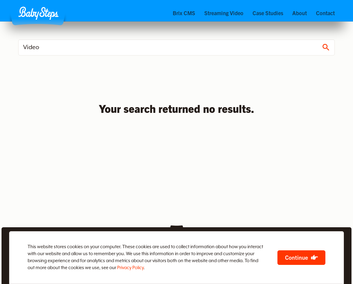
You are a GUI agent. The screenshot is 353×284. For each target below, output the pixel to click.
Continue (296, 257)
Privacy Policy (130, 267)
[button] (38, 13)
